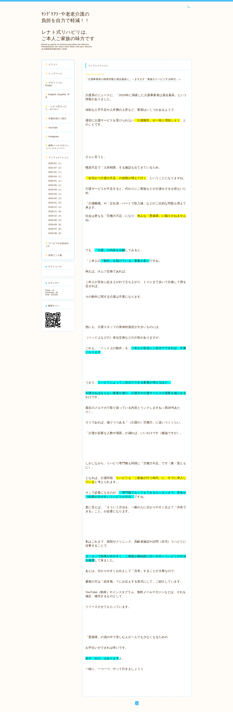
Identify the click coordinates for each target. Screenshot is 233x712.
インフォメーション (57, 157)
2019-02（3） (55, 198)
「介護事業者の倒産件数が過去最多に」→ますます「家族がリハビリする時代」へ (133, 79)
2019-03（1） (55, 194)
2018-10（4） (55, 216)
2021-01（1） (55, 172)
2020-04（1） (55, 176)
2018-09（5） (55, 220)
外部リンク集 (54, 255)
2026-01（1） (55, 163)
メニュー (52, 64)
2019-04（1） (55, 189)
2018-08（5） (55, 224)
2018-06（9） (55, 233)
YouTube (52, 127)
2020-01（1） (55, 181)
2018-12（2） (55, 207)
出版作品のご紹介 (56, 118)
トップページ (54, 73)
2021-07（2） (55, 167)
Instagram (52, 136)
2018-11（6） (55, 211)
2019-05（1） (55, 185)
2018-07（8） (55, 229)
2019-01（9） (55, 202)
